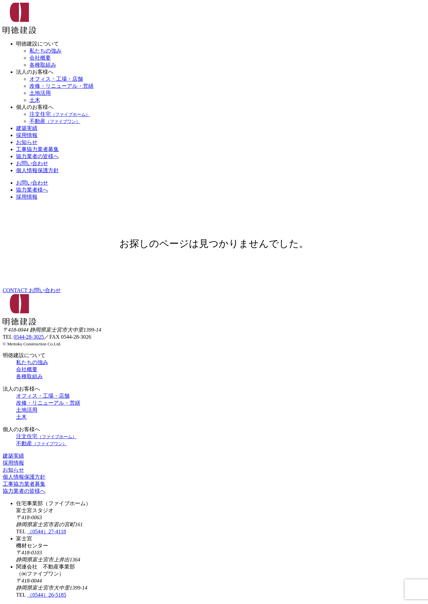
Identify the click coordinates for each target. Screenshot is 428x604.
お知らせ (26, 142)
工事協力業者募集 (37, 149)
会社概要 (40, 58)
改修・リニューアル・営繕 (61, 86)
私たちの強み (45, 51)
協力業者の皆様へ (37, 156)
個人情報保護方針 (37, 170)
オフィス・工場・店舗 (56, 79)
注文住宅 (59, 114)
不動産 (54, 121)
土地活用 (40, 93)
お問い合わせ (32, 163)
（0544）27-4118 (46, 531)
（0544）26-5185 (46, 595)
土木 (34, 100)
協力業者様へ (32, 190)
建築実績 (26, 128)
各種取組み (42, 65)
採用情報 (26, 135)
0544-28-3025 (29, 337)
